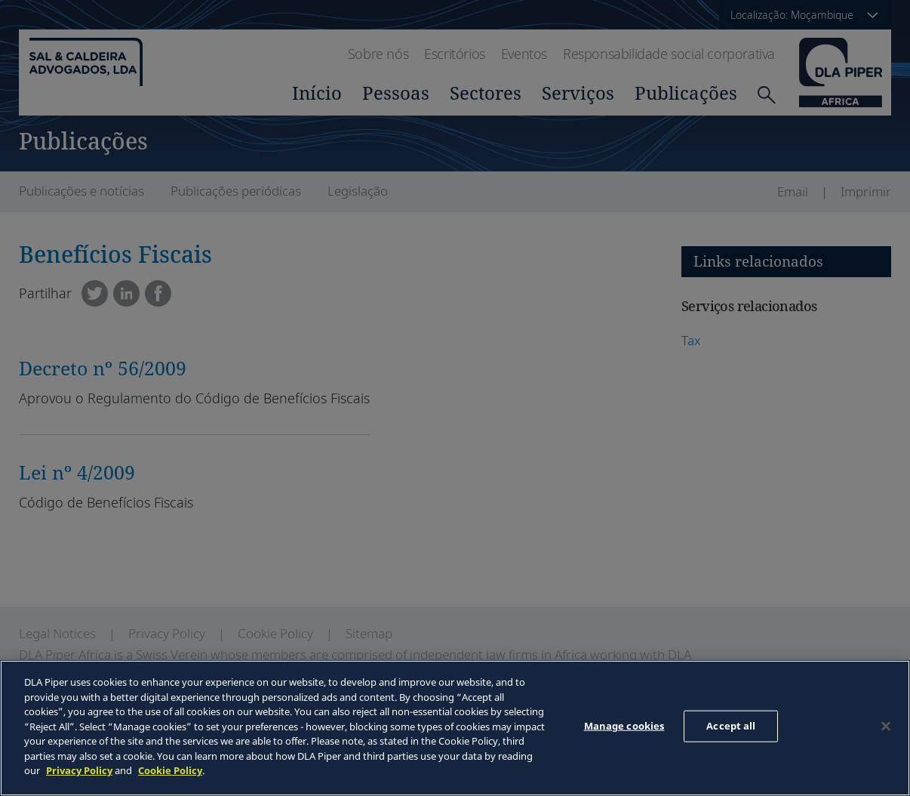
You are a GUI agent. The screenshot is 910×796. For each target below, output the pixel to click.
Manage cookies (624, 726)
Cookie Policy (170, 770)
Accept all (730, 726)
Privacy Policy (79, 770)
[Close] (885, 726)
